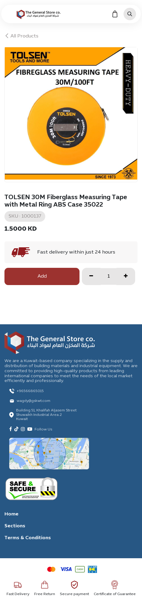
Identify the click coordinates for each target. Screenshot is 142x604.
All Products (21, 36)
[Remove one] (91, 276)
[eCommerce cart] (115, 14)
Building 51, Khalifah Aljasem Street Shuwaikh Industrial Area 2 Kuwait (46, 414)
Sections (14, 526)
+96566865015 (30, 391)
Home (11, 514)
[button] (130, 14)
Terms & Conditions (27, 538)
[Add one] (125, 276)
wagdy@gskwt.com (33, 401)
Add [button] (42, 276)
